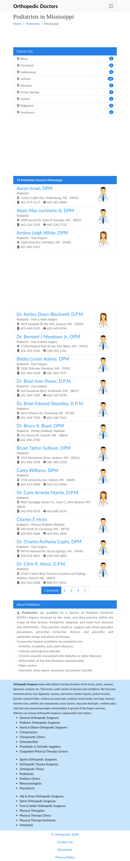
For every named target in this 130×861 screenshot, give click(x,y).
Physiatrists (27, 788)
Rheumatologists (31, 783)
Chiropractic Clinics (32, 737)
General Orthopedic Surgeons (39, 717)
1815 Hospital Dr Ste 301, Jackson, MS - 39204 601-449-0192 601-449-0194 (63, 320)
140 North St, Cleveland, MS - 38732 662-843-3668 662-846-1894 (63, 526)
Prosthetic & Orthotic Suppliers (40, 746)
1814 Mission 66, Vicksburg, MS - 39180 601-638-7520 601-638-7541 (63, 410)
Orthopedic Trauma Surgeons (39, 764)
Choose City (25, 51)
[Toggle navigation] (111, 6)
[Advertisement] (65, 36)
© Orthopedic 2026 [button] (65, 834)
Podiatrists (33, 23)
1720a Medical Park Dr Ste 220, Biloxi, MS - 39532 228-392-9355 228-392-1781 (63, 343)
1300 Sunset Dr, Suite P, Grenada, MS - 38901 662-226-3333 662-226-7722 (63, 217)
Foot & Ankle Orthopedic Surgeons (43, 806)
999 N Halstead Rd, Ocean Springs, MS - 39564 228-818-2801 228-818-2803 (63, 548)
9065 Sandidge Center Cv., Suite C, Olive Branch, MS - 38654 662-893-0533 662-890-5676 (63, 501)
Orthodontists (29, 741)
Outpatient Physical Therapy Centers (44, 751)
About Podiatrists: (28, 604)
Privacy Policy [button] (65, 857)
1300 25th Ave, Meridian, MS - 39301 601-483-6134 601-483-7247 (63, 365)
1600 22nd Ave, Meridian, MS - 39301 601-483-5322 (63, 239)
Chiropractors (29, 732)
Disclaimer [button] (65, 849)
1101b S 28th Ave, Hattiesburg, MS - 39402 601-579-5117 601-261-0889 (63, 195)
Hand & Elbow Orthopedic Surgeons (43, 727)
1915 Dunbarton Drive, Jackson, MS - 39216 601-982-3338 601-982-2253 (63, 454)
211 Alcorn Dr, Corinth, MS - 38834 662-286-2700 (63, 432)
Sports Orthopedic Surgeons (38, 759)
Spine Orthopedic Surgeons (38, 801)
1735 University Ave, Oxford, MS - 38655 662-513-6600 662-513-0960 (63, 477)
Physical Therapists (32, 810)
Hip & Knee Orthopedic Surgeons (42, 796)
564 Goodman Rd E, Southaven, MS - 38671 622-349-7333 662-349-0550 (63, 387)
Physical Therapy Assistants (38, 820)
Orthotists (26, 825)
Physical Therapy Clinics (35, 815)
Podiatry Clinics (30, 778)
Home (17, 23)
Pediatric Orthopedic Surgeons (40, 722)
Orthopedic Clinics (32, 769)
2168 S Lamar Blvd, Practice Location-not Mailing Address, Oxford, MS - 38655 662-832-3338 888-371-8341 (63, 572)
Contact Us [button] (65, 842)
